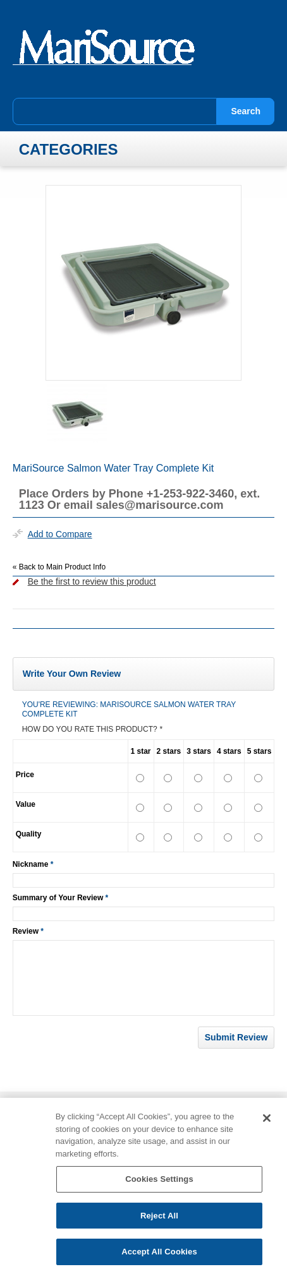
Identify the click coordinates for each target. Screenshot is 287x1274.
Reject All (159, 1220)
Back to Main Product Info (59, 567)
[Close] (267, 1122)
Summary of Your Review (58, 897)
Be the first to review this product (92, 581)
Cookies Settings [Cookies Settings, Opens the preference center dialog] (159, 1183)
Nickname (31, 864)
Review (26, 931)
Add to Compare (60, 534)
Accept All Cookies (159, 1256)
